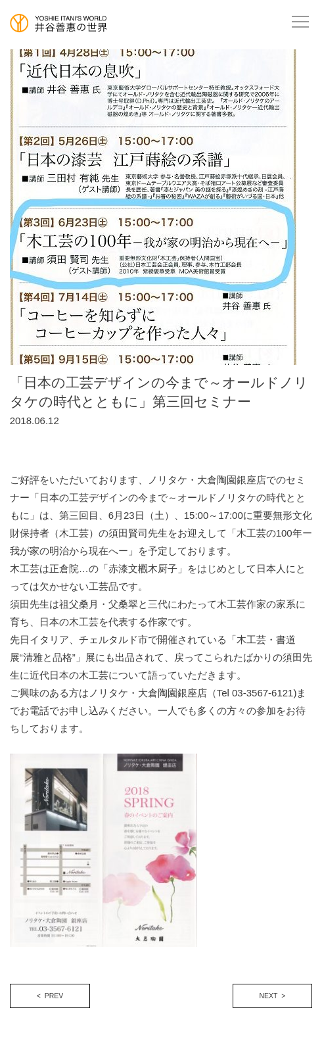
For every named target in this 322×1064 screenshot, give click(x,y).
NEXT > (273, 996)
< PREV (50, 996)
